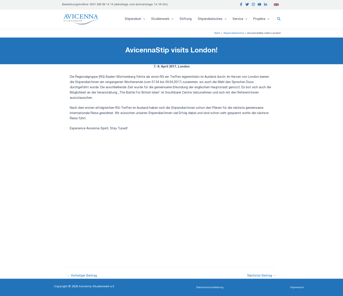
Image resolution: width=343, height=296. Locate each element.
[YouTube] (259, 4)
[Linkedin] (265, 4)
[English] (276, 4)
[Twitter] (247, 4)
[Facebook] (241, 4)
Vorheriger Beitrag (82, 275)
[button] (279, 19)
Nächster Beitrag (261, 275)
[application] (143, 19)
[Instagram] (253, 4)
